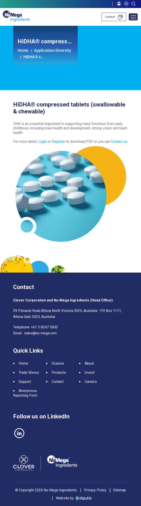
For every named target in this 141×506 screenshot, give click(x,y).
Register (58, 141)
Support (25, 382)
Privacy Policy (95, 490)
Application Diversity (52, 50)
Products (59, 372)
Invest (89, 372)
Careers (91, 382)
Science (58, 363)
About (89, 363)
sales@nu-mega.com (40, 333)
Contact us (119, 141)
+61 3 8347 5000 (44, 327)
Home (23, 50)
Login (43, 141)
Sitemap (119, 490)
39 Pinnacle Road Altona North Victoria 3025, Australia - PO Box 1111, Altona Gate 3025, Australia (67, 314)
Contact (114, 17)
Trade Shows (29, 372)
